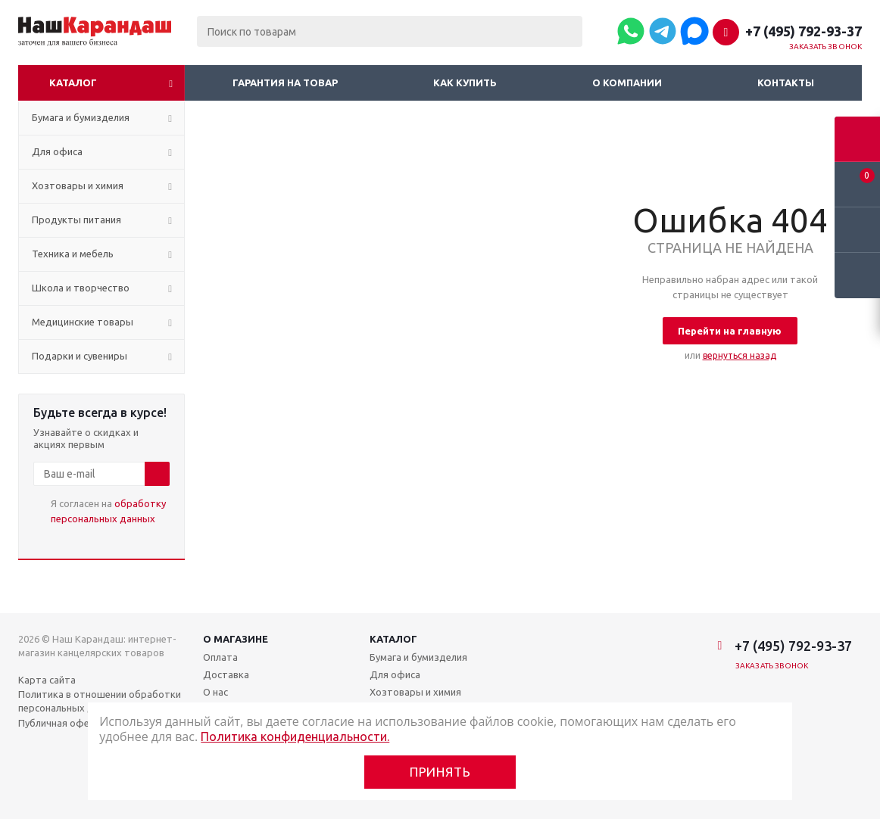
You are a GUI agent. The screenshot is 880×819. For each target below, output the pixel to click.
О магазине (235, 639)
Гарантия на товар (285, 82)
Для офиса (395, 674)
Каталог (73, 82)
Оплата (220, 657)
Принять (440, 772)
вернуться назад (739, 355)
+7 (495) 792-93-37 (803, 31)
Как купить (465, 82)
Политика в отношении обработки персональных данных (99, 701)
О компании (627, 82)
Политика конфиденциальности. (295, 736)
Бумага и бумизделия (418, 657)
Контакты (785, 82)
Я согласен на (108, 511)
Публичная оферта (62, 723)
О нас (215, 692)
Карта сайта (47, 679)
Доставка (226, 674)
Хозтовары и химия (415, 692)
